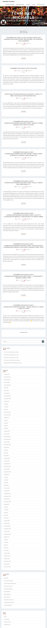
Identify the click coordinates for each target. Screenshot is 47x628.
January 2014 (6, 523)
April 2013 (6, 547)
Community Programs (9, 4)
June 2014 (6, 509)
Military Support (7, 594)
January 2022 (6, 374)
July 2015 (6, 477)
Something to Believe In (9, 602)
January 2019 (6, 393)
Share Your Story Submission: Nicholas (12, 360)
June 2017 (6, 423)
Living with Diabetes (8, 588)
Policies (33, 4)
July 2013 (6, 539)
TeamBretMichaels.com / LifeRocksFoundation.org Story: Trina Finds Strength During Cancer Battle (23, 153)
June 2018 (6, 406)
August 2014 (6, 504)
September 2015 (7, 471)
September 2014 (7, 501)
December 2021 (7, 377)
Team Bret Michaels (8, 1)
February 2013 (7, 553)
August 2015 (6, 474)
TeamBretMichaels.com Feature (23, 68)
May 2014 (6, 512)
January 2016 (6, 461)
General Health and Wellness (10, 583)
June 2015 (6, 480)
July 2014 (6, 507)
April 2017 (6, 428)
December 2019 (7, 385)
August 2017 (6, 417)
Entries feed (6, 619)
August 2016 (6, 447)
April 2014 (6, 515)
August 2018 (6, 401)
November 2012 (7, 555)
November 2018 (7, 395)
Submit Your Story (41, 4)
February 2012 (7, 564)
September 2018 (7, 398)
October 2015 (7, 469)
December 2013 (7, 526)
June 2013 (6, 542)
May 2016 (6, 452)
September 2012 (7, 561)
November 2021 (7, 379)
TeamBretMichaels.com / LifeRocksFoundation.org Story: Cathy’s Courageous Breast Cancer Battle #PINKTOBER (23, 214)
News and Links (7, 597)
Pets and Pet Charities (8, 599)
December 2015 (7, 463)
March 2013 (6, 550)
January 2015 (6, 490)
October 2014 (7, 499)
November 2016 (7, 439)
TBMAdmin (28, 43)
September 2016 (7, 444)
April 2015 (6, 482)
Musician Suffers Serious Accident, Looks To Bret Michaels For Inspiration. (23, 95)
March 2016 (6, 455)
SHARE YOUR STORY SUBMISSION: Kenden (12, 362)
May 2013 (6, 545)
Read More (23, 58)
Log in (5, 616)
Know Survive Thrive (8, 586)
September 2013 (7, 534)
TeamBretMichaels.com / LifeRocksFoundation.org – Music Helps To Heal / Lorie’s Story (23, 306)
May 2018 (6, 409)
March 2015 (6, 485)
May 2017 (6, 425)
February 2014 (7, 520)
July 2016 (6, 450)
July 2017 (6, 420)
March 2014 (6, 517)
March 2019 (6, 390)
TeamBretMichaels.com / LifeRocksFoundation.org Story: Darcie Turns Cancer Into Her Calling (23, 123)
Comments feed (7, 621)
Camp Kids (6, 578)
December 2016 (7, 436)
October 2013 (7, 531)
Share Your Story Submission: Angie (11, 352)
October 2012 (7, 558)
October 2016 (7, 442)
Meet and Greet (7, 591)
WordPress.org (7, 624)
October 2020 (7, 382)
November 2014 (7, 496)
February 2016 (7, 458)
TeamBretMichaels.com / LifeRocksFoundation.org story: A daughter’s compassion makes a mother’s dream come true (23, 245)
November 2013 (7, 528)
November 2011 (7, 566)
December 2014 (7, 493)
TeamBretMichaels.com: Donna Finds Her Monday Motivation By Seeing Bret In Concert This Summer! (23, 39)
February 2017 (7, 431)
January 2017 (6, 433)
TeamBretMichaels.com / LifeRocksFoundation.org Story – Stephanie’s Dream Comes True (23, 276)
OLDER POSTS (23, 332)
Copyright (28, 4)
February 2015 (7, 488)
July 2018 (6, 404)
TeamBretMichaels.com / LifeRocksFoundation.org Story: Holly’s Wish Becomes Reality (23, 182)
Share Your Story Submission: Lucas (11, 354)
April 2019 (6, 387)
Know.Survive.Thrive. (20, 4)
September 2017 (7, 414)
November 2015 (7, 466)
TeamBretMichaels (8, 605)
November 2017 (7, 412)
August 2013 (6, 536)
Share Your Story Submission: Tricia (11, 357)
